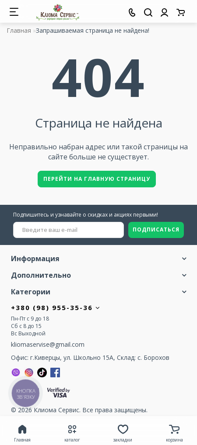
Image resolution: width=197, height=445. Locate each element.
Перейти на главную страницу (96, 179)
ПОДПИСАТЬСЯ (156, 229)
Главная (19, 30)
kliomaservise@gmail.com (47, 344)
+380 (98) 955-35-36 (56, 307)
